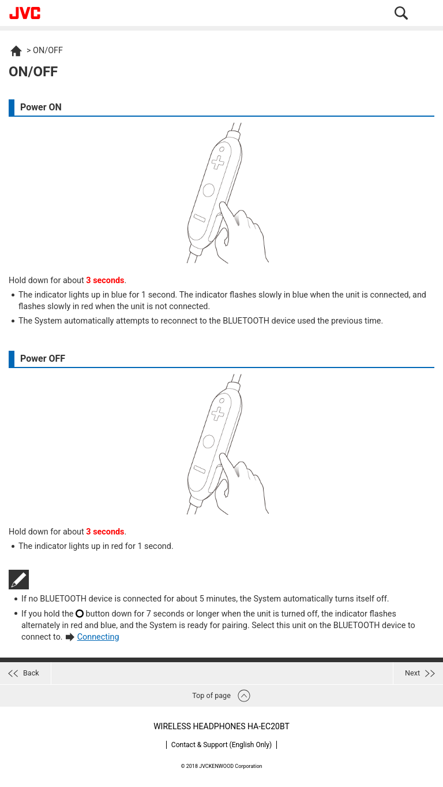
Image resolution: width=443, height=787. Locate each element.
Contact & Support (221, 745)
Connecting (98, 637)
